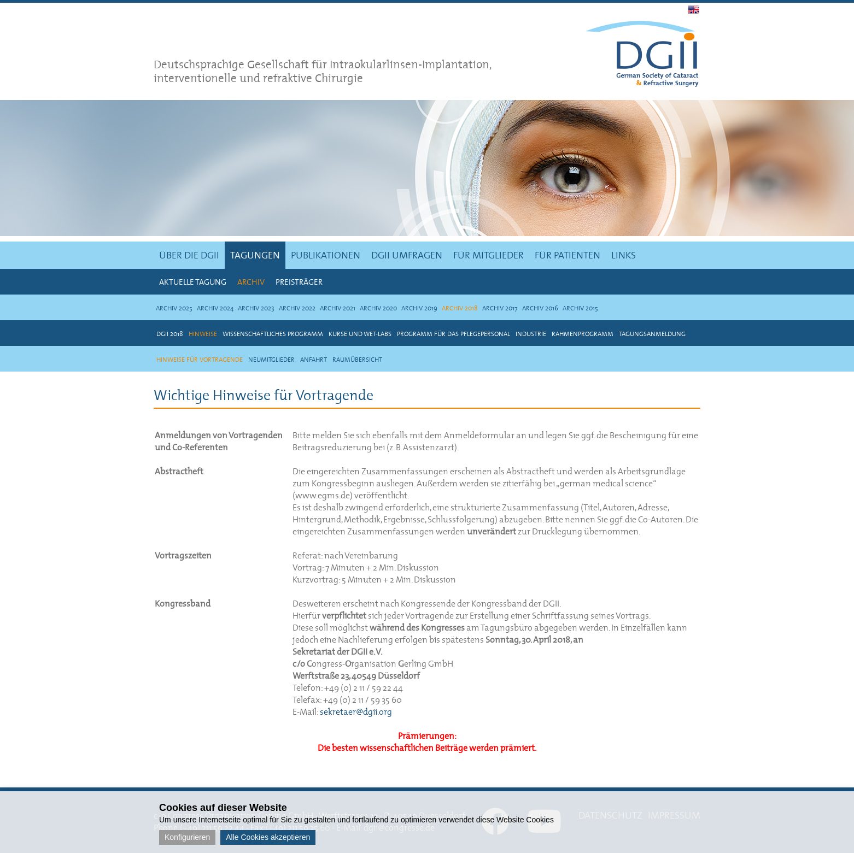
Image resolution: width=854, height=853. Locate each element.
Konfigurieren (187, 837)
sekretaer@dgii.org (356, 711)
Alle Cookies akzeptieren (268, 837)
